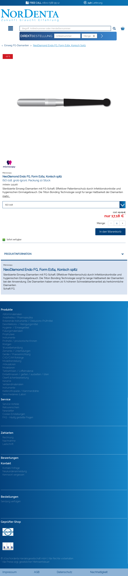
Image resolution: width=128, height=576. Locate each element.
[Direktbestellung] (102, 36)
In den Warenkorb (110, 231)
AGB (37, 572)
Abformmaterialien (12, 314)
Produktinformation (18, 254)
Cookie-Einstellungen (13, 414)
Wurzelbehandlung (12, 347)
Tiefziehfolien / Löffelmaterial (17, 371)
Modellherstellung (11, 361)
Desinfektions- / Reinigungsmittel (20, 324)
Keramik (6, 381)
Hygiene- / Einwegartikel (15, 327)
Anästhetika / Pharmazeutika (17, 317)
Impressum (9, 572)
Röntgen (6, 344)
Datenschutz (64, 572)
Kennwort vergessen (13, 474)
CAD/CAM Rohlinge (13, 357)
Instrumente (8, 337)
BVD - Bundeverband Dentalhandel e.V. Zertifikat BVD (7, 546)
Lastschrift (7, 444)
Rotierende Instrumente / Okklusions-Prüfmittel (27, 321)
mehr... (6, 196)
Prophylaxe (8, 334)
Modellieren (8, 367)
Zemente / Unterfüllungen (16, 351)
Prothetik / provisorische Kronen (19, 341)
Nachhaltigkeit (99, 572)
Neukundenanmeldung (14, 471)
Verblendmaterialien (12, 384)
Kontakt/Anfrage (11, 468)
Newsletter (8, 410)
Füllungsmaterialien (12, 331)
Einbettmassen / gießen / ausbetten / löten (25, 374)
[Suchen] (114, 28)
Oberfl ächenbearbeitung (15, 377)
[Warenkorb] (123, 27)
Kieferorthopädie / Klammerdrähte (20, 391)
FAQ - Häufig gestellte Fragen (17, 417)
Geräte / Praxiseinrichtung (16, 354)
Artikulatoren (9, 364)
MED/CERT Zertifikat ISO (7, 532)
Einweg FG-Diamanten (16, 45)
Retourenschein (10, 407)
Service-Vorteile (10, 404)
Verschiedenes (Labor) (14, 394)
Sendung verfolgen (11, 501)
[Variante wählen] (64, 204)
